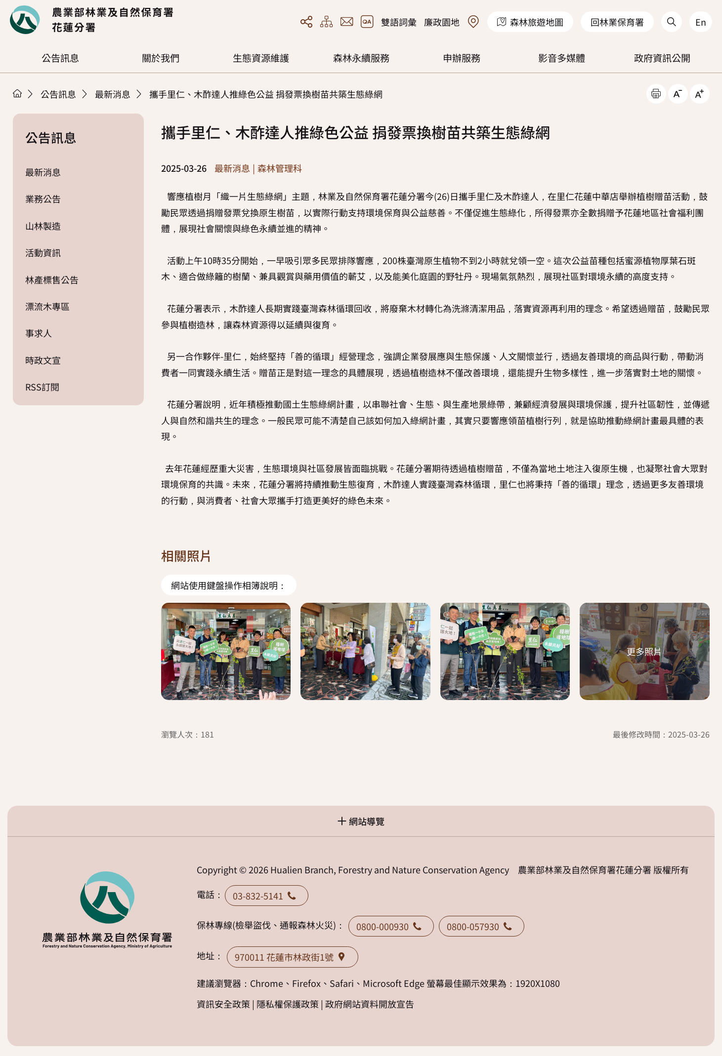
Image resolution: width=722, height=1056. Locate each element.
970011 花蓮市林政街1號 (292, 956)
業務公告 (43, 198)
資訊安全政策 (223, 1003)
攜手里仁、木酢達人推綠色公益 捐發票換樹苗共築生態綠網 (265, 93)
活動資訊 (43, 252)
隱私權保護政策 (287, 1003)
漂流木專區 (47, 306)
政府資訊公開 (662, 58)
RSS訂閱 (42, 386)
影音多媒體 (561, 58)
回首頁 (91, 20)
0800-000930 (391, 926)
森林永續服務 (361, 58)
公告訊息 (60, 58)
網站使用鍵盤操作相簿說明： (229, 585)
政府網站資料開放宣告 (369, 1003)
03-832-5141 (266, 895)
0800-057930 (481, 926)
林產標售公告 (52, 279)
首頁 (17, 93)
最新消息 (112, 93)
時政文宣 (43, 359)
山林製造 (43, 225)
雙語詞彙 (399, 21)
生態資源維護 (261, 58)
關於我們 (160, 58)
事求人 (38, 332)
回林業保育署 (617, 21)
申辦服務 (461, 58)
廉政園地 (442, 21)
